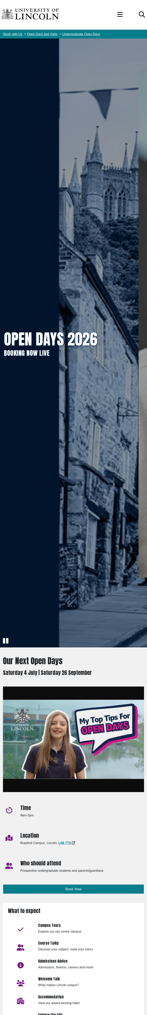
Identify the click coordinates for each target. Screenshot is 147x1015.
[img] (73, 343)
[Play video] (73, 739)
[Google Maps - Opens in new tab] (64, 843)
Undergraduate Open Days (81, 34)
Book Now (73, 889)
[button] (120, 15)
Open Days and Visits (42, 34)
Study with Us (12, 34)
